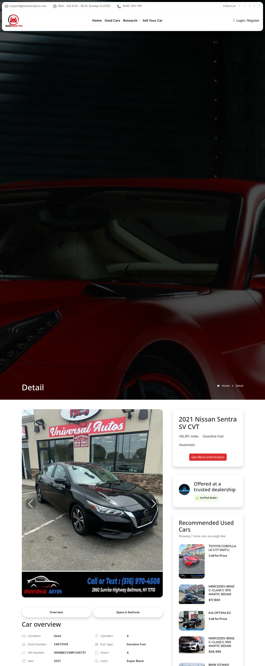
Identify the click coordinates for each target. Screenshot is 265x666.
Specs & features (128, 612)
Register (253, 20)
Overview (56, 612)
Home (222, 386)
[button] (154, 504)
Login (240, 20)
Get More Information (208, 457)
